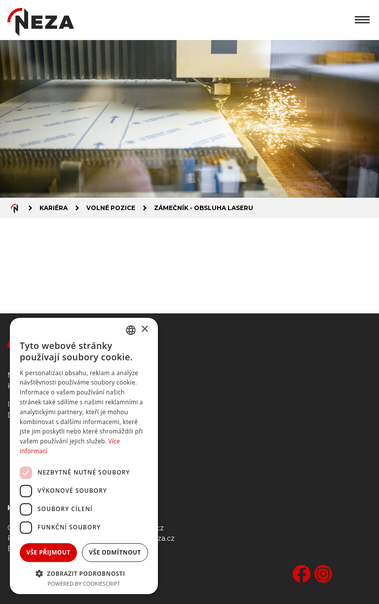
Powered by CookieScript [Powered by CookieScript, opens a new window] (84, 583)
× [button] (144, 329)
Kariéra (53, 208)
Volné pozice (110, 208)
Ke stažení (33, 458)
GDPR (25, 488)
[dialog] (84, 456)
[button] (84, 572)
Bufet (25, 473)
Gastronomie (37, 443)
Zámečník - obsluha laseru (203, 208)
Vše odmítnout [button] (115, 552)
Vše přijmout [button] (48, 552)
